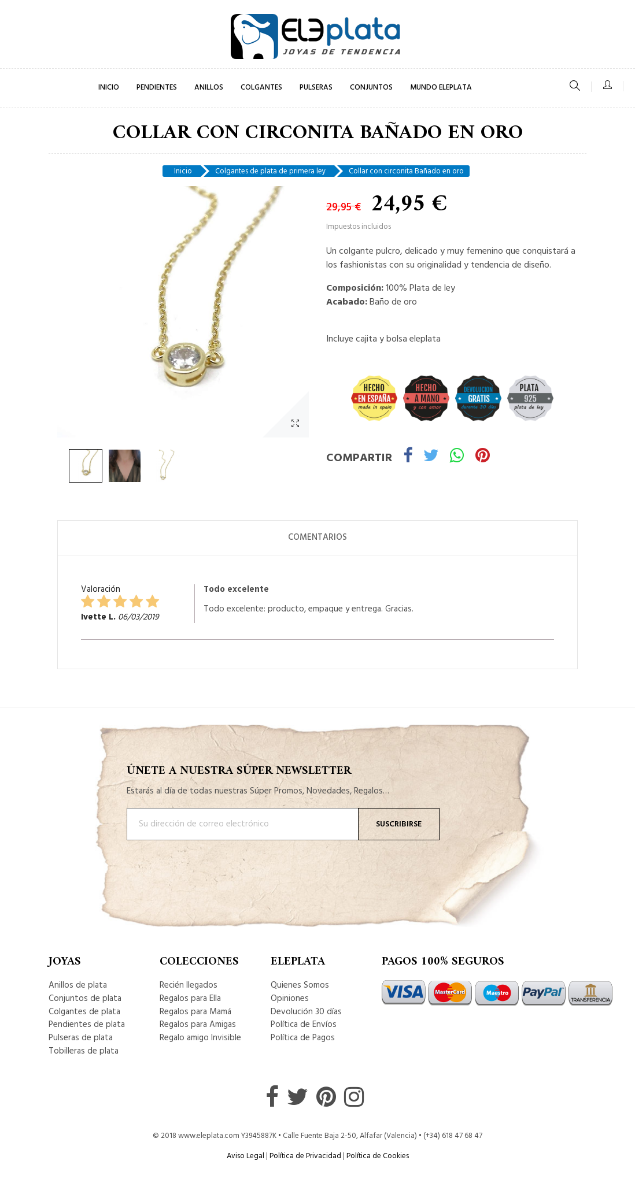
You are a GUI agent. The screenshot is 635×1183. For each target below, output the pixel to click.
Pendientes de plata (87, 1025)
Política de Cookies (377, 1156)
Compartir (407, 457)
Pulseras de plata (81, 1038)
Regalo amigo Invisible (200, 1038)
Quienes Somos (300, 985)
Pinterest (482, 457)
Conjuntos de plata (85, 999)
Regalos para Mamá (195, 1012)
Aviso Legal (245, 1156)
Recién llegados (188, 985)
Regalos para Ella (190, 999)
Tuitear (431, 457)
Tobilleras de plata (84, 1051)
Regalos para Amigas (198, 1025)
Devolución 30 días (306, 1012)
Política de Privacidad (305, 1156)
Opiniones (290, 999)
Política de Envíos (304, 1025)
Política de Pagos (303, 1038)
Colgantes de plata (84, 1012)
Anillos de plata (78, 985)
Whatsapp (457, 457)
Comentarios (317, 537)
